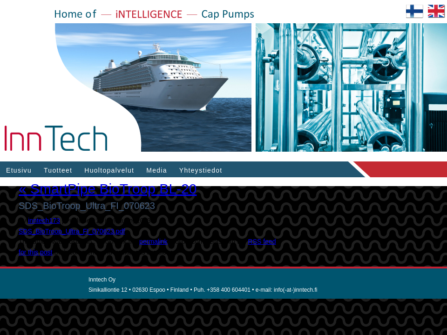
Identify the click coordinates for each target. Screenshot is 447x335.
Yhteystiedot (201, 170)
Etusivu (19, 170)
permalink (153, 241)
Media (156, 170)
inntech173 (44, 220)
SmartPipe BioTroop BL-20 (107, 188)
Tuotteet (58, 170)
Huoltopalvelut (109, 170)
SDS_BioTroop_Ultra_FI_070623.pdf (72, 231)
